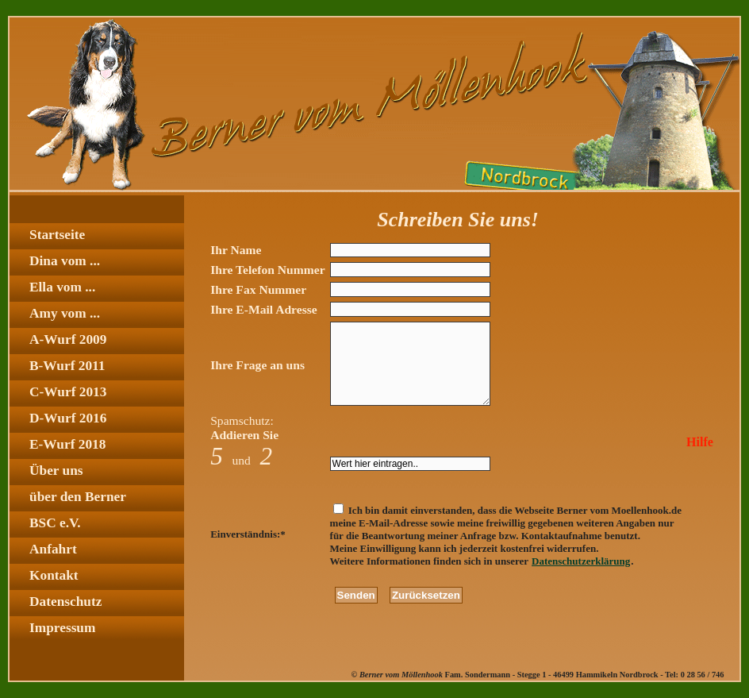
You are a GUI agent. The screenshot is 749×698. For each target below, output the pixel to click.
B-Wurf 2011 (67, 365)
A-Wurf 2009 (67, 339)
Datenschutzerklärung (581, 561)
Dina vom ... (64, 260)
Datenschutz (65, 601)
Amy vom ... (64, 313)
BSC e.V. (55, 522)
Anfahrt (53, 549)
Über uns (56, 470)
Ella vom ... (62, 287)
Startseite (57, 234)
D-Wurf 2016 (67, 418)
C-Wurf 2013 (67, 391)
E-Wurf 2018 (67, 444)
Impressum (62, 627)
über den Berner (77, 496)
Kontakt (54, 575)
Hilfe (699, 442)
